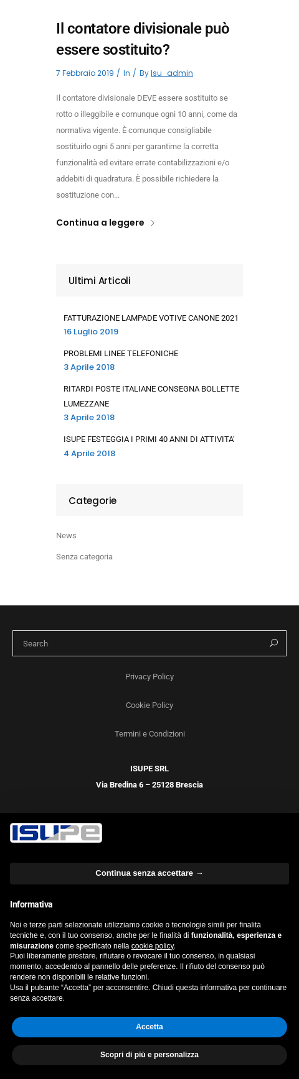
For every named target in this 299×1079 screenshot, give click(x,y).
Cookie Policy (149, 705)
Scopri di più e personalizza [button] (149, 1054)
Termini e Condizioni (150, 733)
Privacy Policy (149, 676)
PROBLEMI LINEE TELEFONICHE (121, 353)
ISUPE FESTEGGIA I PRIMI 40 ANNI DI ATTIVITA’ (149, 439)
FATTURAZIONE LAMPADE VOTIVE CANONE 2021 (151, 318)
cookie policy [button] (152, 946)
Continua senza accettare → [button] (149, 873)
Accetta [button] (149, 1026)
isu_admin (172, 73)
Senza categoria (84, 556)
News (66, 535)
